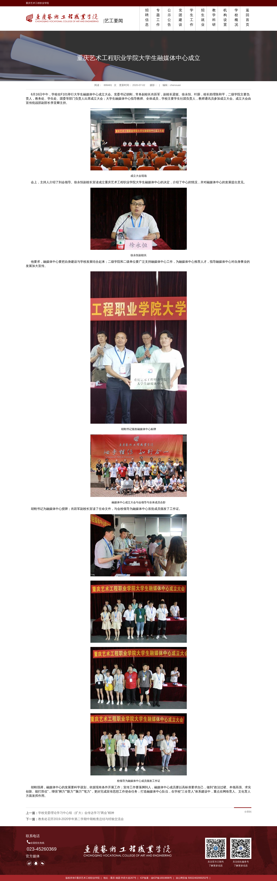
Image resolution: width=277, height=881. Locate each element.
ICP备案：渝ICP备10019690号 (156, 878)
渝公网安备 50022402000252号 (192, 878)
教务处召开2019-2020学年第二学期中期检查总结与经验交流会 (81, 819)
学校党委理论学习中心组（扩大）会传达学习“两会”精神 (76, 812)
